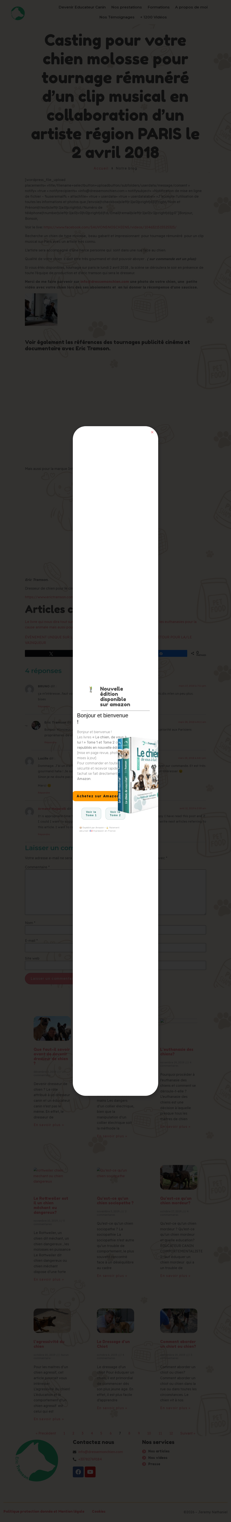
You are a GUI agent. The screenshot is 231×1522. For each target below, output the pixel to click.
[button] (152, 432)
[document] (115, 761)
